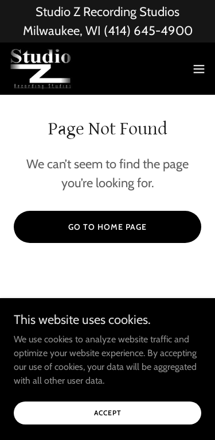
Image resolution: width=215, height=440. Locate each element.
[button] (198, 68)
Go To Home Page (107, 227)
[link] (41, 68)
